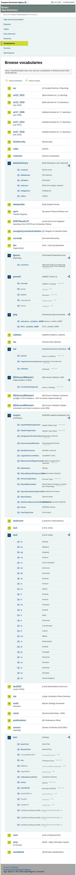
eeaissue (24, 185)
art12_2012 (19, 95)
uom (15, 835)
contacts (24, 170)
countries (25, 265)
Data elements (9, 34)
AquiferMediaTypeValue (30, 425)
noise (16, 713)
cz (22, 563)
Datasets (7, 24)
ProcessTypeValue (28, 479)
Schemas (7, 39)
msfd (15, 703)
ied (14, 349)
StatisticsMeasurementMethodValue (31, 502)
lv (21, 631)
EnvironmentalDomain (30, 443)
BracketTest (26, 749)
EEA (14, 2)
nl (21, 641)
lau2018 (17, 686)
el (21, 584)
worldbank (18, 852)
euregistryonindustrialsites (27, 231)
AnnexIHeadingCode (29, 387)
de (22, 568)
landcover (18, 521)
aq (14, 88)
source (23, 295)
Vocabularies (9, 43)
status (23, 196)
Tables (6, 29)
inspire (16, 415)
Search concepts (34, 81)
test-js (23, 782)
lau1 (15, 528)
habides (17, 335)
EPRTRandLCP (21, 221)
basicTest (25, 744)
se (22, 662)
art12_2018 (19, 102)
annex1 (24, 356)
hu (22, 605)
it (21, 615)
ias (14, 342)
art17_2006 (19, 112)
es (22, 589)
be (22, 547)
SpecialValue (26, 497)
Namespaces (9, 53)
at (21, 542)
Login (55, 2)
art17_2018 (19, 132)
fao (14, 245)
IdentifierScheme (28, 450)
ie (21, 610)
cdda (15, 149)
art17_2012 (19, 122)
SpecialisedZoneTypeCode (31, 491)
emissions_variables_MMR (31, 321)
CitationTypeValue (28, 430)
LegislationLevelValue (30, 456)
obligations (25, 191)
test (15, 737)
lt (21, 620)
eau (22, 760)
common (17, 156)
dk (22, 573)
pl (21, 647)
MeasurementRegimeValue (31, 461)
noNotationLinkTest (29, 777)
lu (21, 626)
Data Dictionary (23, 14)
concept (24, 283)
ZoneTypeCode (27, 512)
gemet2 (17, 276)
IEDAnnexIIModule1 (23, 377)
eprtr (15, 211)
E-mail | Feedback (11, 867)
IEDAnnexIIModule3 (23, 395)
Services (7, 48)
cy (22, 557)
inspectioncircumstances (31, 361)
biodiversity (19, 142)
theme (23, 507)
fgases (16, 255)
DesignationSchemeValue (31, 436)
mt (22, 636)
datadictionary (20, 163)
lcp (14, 696)
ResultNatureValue (28, 484)
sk (22, 673)
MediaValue (25, 468)
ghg (15, 314)
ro (21, 657)
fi (21, 594)
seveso (17, 727)
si (21, 668)
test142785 (25, 788)
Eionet (14, 14)
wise (15, 842)
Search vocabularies (15, 81)
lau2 (15, 535)
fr (21, 599)
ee (22, 579)
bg (22, 552)
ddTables (24, 180)
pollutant (24, 369)
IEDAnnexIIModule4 (23, 405)
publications (19, 720)
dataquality (19, 204)
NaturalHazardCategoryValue (31, 473)
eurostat (17, 238)
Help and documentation (14, 19)
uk (22, 678)
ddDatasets (25, 175)
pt (21, 652)
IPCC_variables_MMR (30, 327)
